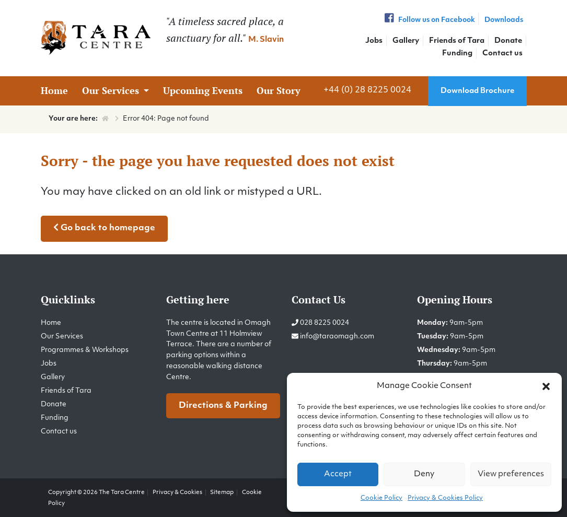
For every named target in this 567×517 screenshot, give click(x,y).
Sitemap (222, 492)
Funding (457, 53)
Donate (508, 41)
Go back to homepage (104, 227)
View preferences (511, 474)
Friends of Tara (456, 41)
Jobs (374, 41)
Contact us (502, 53)
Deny (424, 474)
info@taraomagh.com (337, 336)
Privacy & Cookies (177, 492)
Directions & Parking (223, 406)
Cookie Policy (381, 498)
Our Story (278, 90)
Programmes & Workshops (85, 350)
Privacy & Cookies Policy (445, 498)
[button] (546, 386)
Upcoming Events (202, 90)
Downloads (503, 20)
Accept (338, 474)
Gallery (405, 41)
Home (54, 90)
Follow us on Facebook (428, 20)
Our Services (112, 90)
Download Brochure (477, 91)
